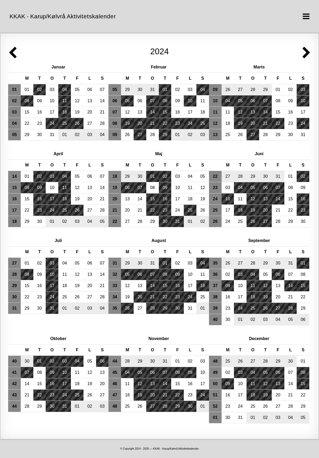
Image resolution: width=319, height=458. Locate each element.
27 (89, 123)
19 (77, 112)
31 (52, 134)
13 (89, 101)
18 (64, 112)
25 (64, 123)
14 (102, 101)
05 (77, 89)
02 (39, 89)
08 (27, 101)
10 (52, 101)
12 (77, 101)
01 (27, 89)
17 (52, 112)
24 (52, 123)
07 (102, 89)
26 (77, 123)
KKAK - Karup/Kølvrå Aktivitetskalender (62, 16)
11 (64, 101)
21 (102, 112)
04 (64, 89)
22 (27, 123)
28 (102, 123)
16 (39, 112)
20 (89, 112)
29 (27, 134)
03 (52, 89)
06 (89, 89)
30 (39, 134)
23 (39, 123)
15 (27, 112)
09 (39, 101)
